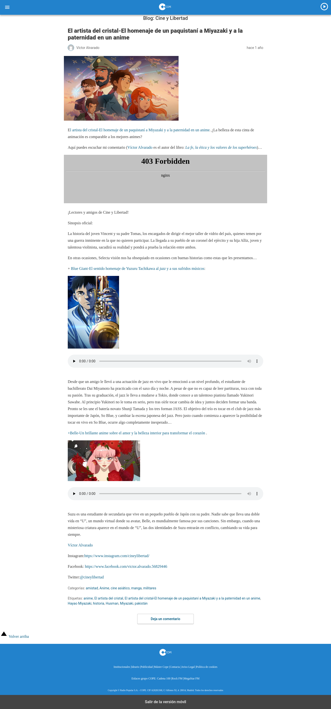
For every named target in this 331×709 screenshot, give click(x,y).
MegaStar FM (191, 678)
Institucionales (122, 667)
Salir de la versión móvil (165, 702)
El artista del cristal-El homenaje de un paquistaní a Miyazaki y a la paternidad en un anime (192, 598)
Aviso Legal (188, 667)
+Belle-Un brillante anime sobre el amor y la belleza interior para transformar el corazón (137, 433)
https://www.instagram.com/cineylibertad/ (116, 556)
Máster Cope (161, 667)
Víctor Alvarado (140, 147)
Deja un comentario (165, 619)
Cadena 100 (163, 678)
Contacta (175, 667)
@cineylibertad (92, 577)
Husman (112, 603)
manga (136, 588)
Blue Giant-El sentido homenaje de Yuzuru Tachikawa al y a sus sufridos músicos (137, 268)
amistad (92, 588)
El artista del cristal (108, 598)
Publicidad (147, 667)
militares (149, 588)
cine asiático (120, 588)
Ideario (135, 667)
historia (98, 603)
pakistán (141, 603)
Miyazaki (126, 603)
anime (88, 598)
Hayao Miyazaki (79, 603)
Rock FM (177, 678)
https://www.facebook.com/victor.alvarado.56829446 (126, 566)
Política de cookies (206, 667)
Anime (104, 588)
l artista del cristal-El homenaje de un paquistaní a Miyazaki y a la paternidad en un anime (140, 130)
